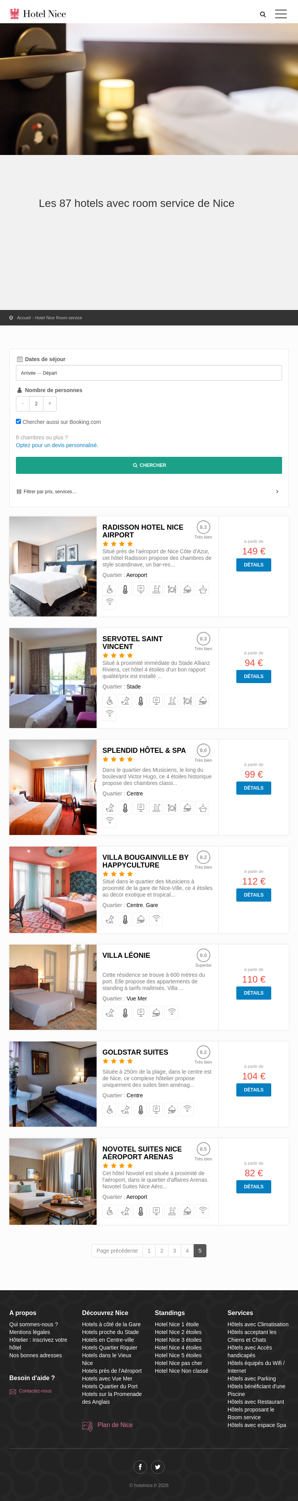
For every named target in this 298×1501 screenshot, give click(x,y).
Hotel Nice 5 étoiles (178, 1355)
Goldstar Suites (135, 1052)
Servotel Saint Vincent (132, 643)
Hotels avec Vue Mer (107, 1378)
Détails (253, 565)
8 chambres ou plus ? (42, 437)
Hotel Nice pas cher (178, 1363)
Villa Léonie (126, 955)
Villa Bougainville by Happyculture (145, 861)
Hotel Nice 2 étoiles (178, 1332)
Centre (134, 793)
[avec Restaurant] (171, 589)
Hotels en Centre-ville (108, 1340)
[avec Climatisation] (125, 589)
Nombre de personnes (49, 390)
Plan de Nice (115, 1425)
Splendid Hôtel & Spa (144, 750)
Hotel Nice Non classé (181, 1371)
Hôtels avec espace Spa (257, 1425)
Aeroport (136, 575)
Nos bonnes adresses (35, 1355)
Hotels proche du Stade (110, 1332)
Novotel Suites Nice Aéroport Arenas (142, 1153)
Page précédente (117, 1251)
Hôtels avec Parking (252, 1378)
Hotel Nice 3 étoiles (178, 1340)
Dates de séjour (41, 359)
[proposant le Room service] (187, 589)
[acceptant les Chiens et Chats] (125, 701)
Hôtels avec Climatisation (258, 1324)
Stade (133, 686)
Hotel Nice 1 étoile (177, 1324)
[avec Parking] (140, 589)
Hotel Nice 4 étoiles (178, 1347)
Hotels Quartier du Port (110, 1386)
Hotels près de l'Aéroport (112, 1371)
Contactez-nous (35, 1391)
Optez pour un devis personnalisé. (57, 445)
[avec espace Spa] (203, 589)
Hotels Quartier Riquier (109, 1347)
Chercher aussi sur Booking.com (62, 422)
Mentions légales (29, 1332)
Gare (152, 905)
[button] (263, 14)
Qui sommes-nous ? (33, 1324)
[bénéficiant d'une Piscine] (156, 589)
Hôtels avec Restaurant (256, 1402)
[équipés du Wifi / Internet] (109, 603)
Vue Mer (136, 998)
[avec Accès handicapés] (109, 589)
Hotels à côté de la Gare (111, 1324)
